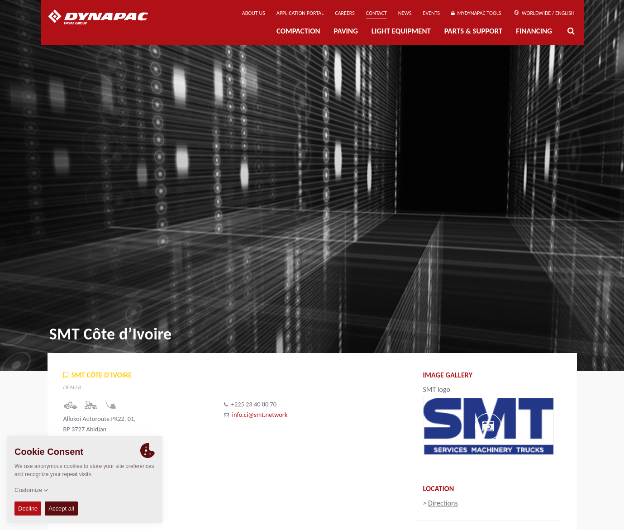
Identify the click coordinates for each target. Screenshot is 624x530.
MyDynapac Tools (476, 13)
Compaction (298, 31)
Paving (346, 31)
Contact (376, 13)
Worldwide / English (544, 13)
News (405, 13)
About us (253, 13)
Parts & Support (473, 31)
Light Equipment (401, 31)
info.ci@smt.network (260, 415)
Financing (534, 31)
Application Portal (300, 13)
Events (431, 13)
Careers (344, 13)
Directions (443, 503)
